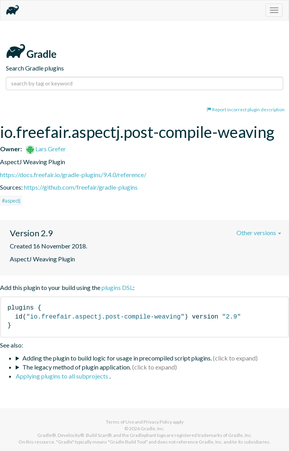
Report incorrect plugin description (246, 109)
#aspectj (11, 200)
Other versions (258, 232)
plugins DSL (117, 287)
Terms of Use (120, 422)
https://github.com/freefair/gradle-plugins (81, 187)
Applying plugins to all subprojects (62, 376)
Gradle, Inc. (153, 428)
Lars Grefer (46, 148)
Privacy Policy (158, 422)
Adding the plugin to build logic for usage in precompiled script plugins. (117, 358)
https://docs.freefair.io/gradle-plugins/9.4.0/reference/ (73, 174)
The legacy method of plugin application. (76, 367)
